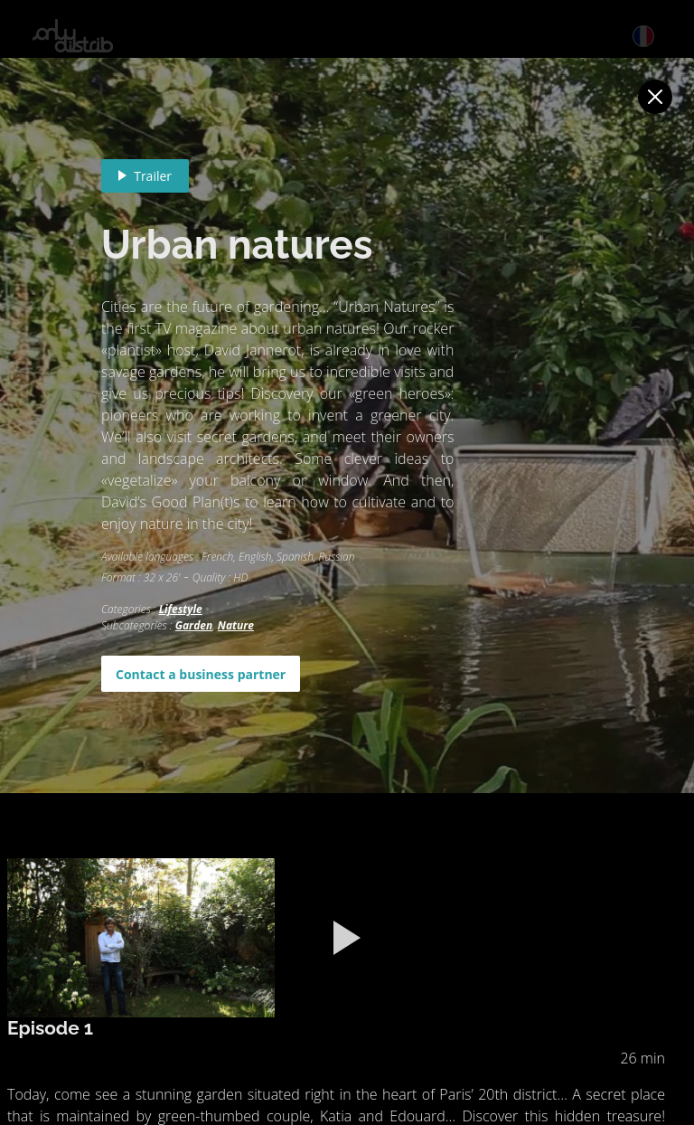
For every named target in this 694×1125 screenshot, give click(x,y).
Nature (236, 625)
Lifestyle (180, 609)
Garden (194, 625)
